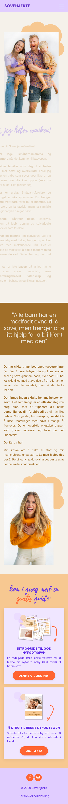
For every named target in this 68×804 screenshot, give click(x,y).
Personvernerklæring (34, 796)
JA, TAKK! (34, 751)
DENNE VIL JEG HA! (34, 675)
